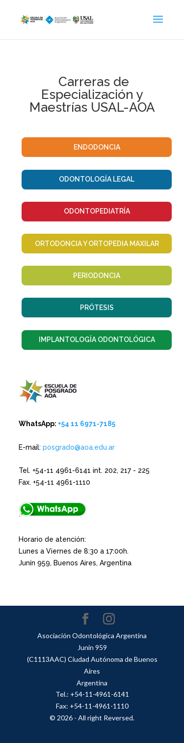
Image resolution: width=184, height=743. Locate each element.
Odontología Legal (96, 179)
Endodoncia (97, 147)
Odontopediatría (97, 211)
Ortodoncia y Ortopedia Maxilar (97, 244)
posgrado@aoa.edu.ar (79, 447)
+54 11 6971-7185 (86, 424)
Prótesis (97, 307)
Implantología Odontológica (97, 339)
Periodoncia (96, 275)
